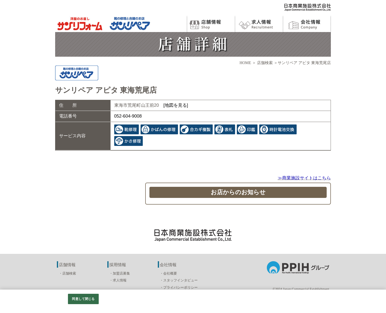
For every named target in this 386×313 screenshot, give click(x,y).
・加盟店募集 (119, 273)
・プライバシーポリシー (179, 287)
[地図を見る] (175, 105)
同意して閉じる (83, 299)
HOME (245, 63)
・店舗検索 (67, 273)
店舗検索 (265, 63)
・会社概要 (168, 273)
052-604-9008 (128, 116)
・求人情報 (118, 280)
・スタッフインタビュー (179, 280)
